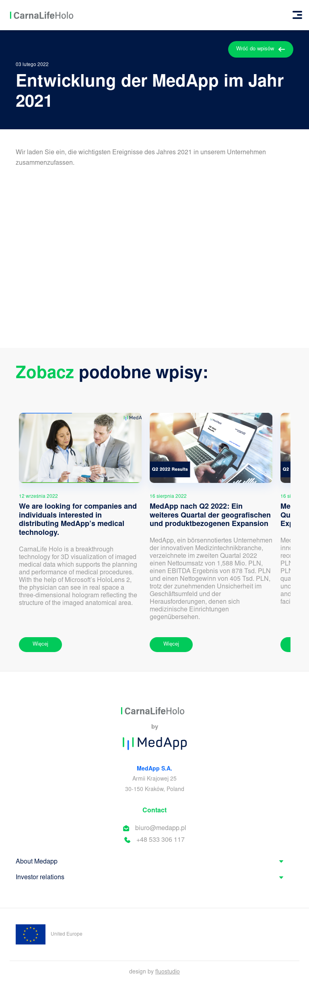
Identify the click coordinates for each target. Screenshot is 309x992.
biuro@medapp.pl (160, 828)
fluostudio (167, 972)
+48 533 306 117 (160, 840)
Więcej (40, 644)
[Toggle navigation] (297, 14)
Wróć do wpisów (260, 49)
